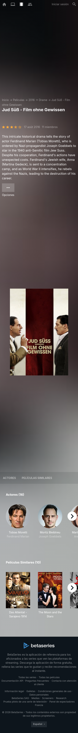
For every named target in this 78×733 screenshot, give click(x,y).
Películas (18, 100)
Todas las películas (49, 677)
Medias (35, 698)
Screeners (47, 698)
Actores (9, 478)
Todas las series (27, 677)
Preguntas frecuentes (37, 680)
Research (61, 698)
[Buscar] (74, 4)
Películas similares (37, 478)
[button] (18, 523)
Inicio (5, 100)
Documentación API (12, 680)
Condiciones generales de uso (54, 691)
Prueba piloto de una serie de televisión (25, 701)
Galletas (30, 691)
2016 (31, 100)
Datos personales (39, 694)
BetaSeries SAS (20, 698)
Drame (43, 100)
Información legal (14, 691)
